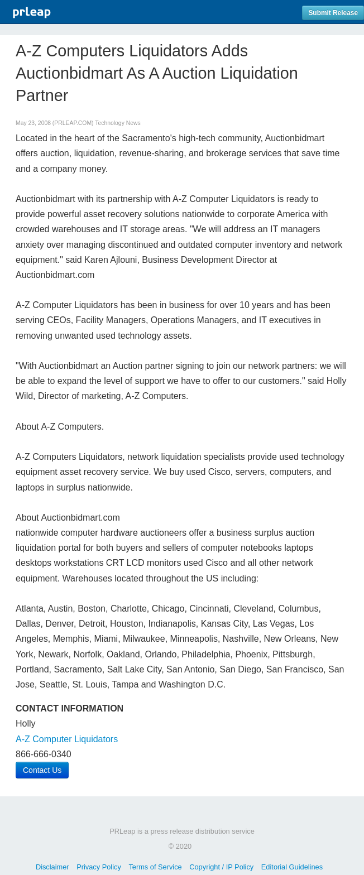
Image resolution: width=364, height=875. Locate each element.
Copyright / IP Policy (221, 867)
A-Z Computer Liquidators (67, 739)
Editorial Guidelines (292, 867)
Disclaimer (52, 867)
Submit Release (333, 13)
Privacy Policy (98, 867)
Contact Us (42, 770)
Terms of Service (154, 867)
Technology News (117, 123)
